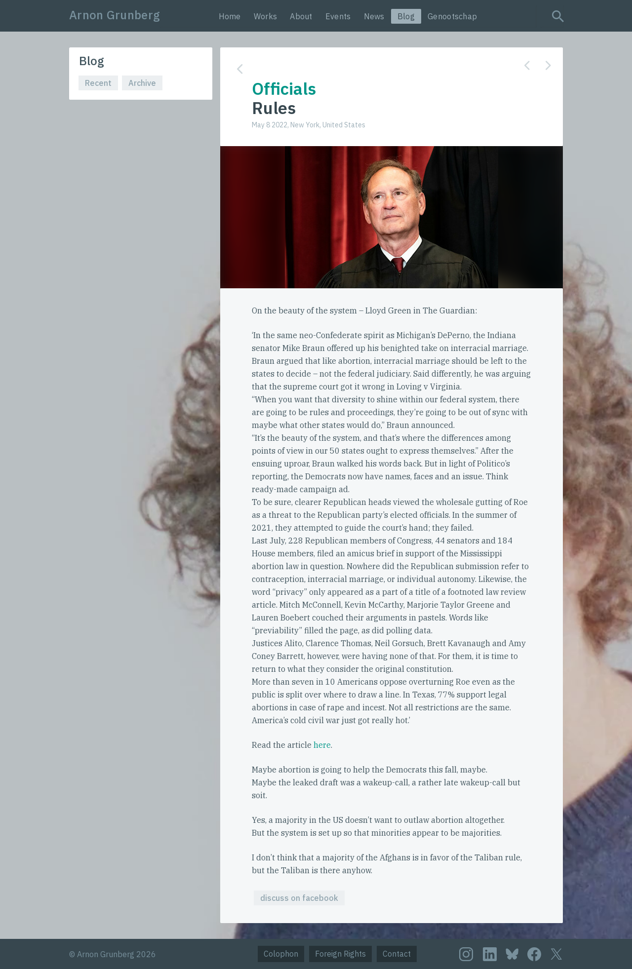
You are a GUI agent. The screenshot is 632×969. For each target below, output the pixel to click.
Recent (98, 83)
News (374, 16)
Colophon (281, 954)
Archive (142, 83)
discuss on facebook (299, 898)
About (301, 16)
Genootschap (452, 16)
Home (230, 16)
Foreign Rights (340, 954)
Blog (406, 16)
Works (265, 16)
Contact (397, 954)
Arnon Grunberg (114, 15)
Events (338, 16)
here (322, 745)
